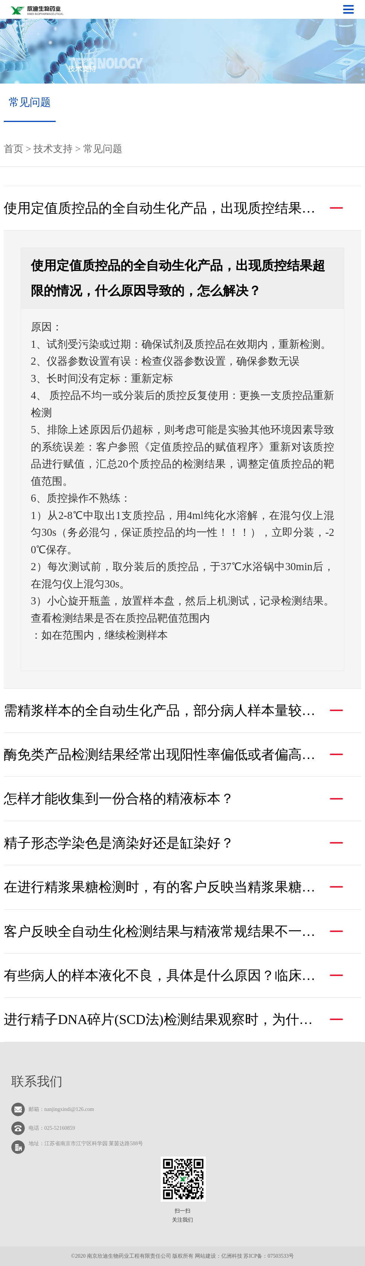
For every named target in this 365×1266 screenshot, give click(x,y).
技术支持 (53, 148)
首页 (15, 148)
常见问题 (30, 102)
